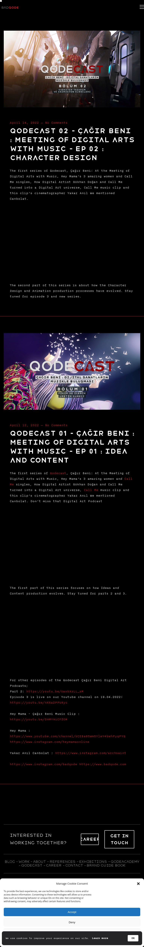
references (62, 861)
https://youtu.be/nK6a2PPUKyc (39, 702)
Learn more (100, 938)
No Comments (56, 122)
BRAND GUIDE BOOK (106, 865)
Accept (72, 912)
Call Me (91, 490)
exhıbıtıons (93, 861)
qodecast (32, 865)
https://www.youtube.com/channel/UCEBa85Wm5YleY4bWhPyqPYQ (67, 736)
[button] (138, 884)
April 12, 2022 (24, 425)
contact (74, 865)
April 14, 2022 (24, 122)
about (39, 861)
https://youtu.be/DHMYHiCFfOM (38, 719)
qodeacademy (125, 861)
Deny (72, 922)
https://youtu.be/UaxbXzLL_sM (54, 691)
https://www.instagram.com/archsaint (90, 753)
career (54, 865)
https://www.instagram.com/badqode (43, 764)
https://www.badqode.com (102, 764)
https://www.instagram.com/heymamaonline (49, 742)
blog (10, 861)
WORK (24, 861)
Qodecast (58, 473)
